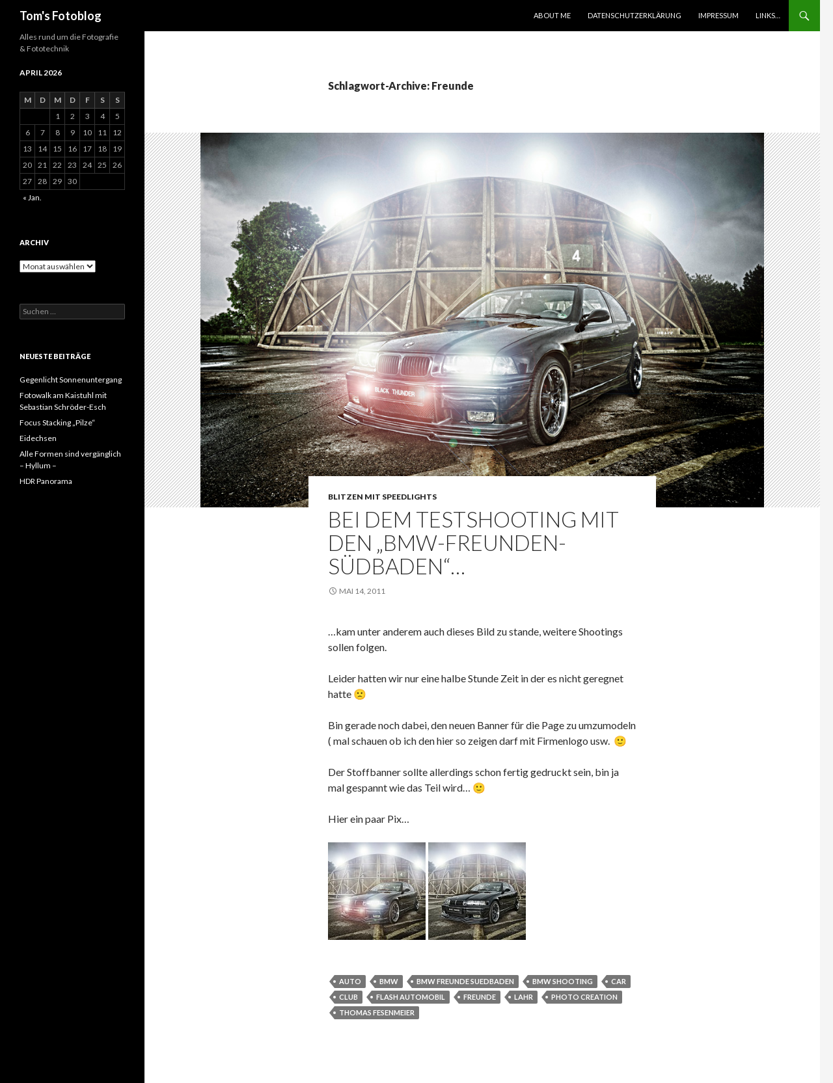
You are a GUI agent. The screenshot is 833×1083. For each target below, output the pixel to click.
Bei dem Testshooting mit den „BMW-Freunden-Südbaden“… (473, 542)
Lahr (523, 997)
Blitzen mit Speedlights (382, 496)
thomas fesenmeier (377, 1012)
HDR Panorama (46, 481)
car (618, 981)
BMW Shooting (562, 981)
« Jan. (32, 197)
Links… (768, 15)
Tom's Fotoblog (61, 15)
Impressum (718, 15)
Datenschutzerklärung (634, 15)
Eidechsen (38, 438)
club (348, 997)
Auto (350, 981)
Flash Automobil (410, 997)
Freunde (479, 997)
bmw (388, 981)
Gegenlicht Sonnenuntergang (71, 379)
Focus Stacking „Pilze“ (57, 422)
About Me (552, 15)
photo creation (584, 997)
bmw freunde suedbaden (465, 981)
